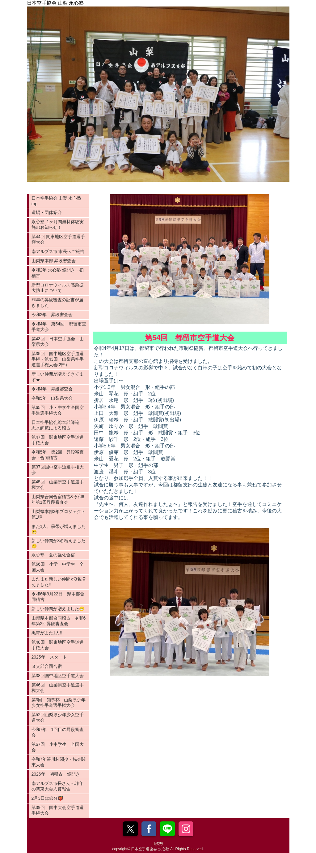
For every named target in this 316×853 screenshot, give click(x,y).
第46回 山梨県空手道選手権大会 (58, 687)
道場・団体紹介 (47, 212)
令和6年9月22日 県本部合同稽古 (58, 596)
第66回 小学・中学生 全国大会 (58, 567)
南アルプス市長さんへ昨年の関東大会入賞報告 (57, 786)
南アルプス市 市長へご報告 (58, 251)
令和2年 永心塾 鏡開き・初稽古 (58, 273)
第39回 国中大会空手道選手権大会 (58, 810)
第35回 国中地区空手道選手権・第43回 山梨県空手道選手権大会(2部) (58, 359)
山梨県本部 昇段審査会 (54, 260)
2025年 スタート (49, 657)
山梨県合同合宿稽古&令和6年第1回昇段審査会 (58, 499)
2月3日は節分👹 (47, 798)
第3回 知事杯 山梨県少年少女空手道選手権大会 (59, 702)
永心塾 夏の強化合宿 (53, 554)
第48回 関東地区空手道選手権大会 (58, 645)
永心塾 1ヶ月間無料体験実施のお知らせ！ (58, 224)
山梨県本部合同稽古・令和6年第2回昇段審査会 (59, 621)
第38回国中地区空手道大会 (58, 675)
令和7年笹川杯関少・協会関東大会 (59, 762)
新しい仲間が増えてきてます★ (57, 377)
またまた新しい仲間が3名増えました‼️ (59, 582)
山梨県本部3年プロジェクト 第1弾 (60, 514)
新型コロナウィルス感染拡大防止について (57, 287)
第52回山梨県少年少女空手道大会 (58, 717)
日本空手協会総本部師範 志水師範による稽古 (57, 425)
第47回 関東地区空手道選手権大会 (58, 440)
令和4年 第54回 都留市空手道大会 (59, 326)
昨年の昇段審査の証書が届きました (57, 302)
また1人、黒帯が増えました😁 (59, 529)
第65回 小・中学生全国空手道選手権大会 (58, 410)
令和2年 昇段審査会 (52, 314)
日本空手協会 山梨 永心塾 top (57, 201)
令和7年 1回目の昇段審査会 (58, 732)
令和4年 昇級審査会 (52, 388)
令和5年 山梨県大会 (52, 398)
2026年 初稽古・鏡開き (56, 774)
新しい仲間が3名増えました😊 (59, 543)
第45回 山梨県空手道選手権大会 (58, 484)
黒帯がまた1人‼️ (47, 632)
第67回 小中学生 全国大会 (58, 747)
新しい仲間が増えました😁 (58, 608)
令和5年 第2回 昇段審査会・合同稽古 (58, 455)
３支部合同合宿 (47, 666)
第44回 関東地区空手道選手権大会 (58, 239)
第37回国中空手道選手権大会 (58, 469)
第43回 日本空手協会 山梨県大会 (58, 341)
